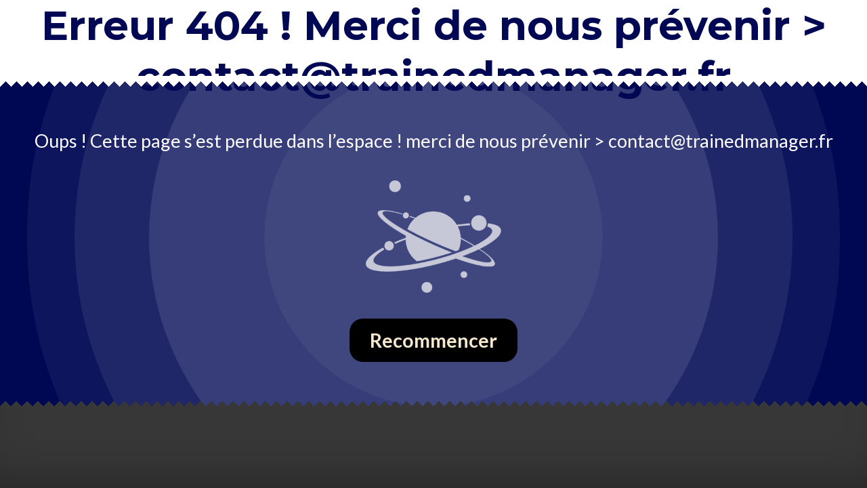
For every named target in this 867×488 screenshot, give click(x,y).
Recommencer (433, 340)
